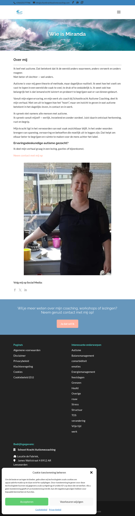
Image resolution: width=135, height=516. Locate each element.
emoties (76, 366)
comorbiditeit (79, 360)
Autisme (76, 350)
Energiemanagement (83, 371)
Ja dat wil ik (67, 323)
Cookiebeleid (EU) (23, 377)
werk (74, 431)
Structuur (77, 409)
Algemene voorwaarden (26, 350)
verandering (78, 420)
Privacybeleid (55, 509)
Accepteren (26, 501)
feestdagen (78, 377)
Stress (75, 404)
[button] (91, 472)
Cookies (18, 371)
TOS (74, 415)
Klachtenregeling (23, 366)
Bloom (97, 511)
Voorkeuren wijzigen (71, 501)
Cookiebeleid (41, 509)
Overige (76, 393)
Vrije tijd (76, 426)
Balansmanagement (83, 355)
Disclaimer (19, 355)
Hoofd (75, 388)
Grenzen (76, 382)
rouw (74, 399)
